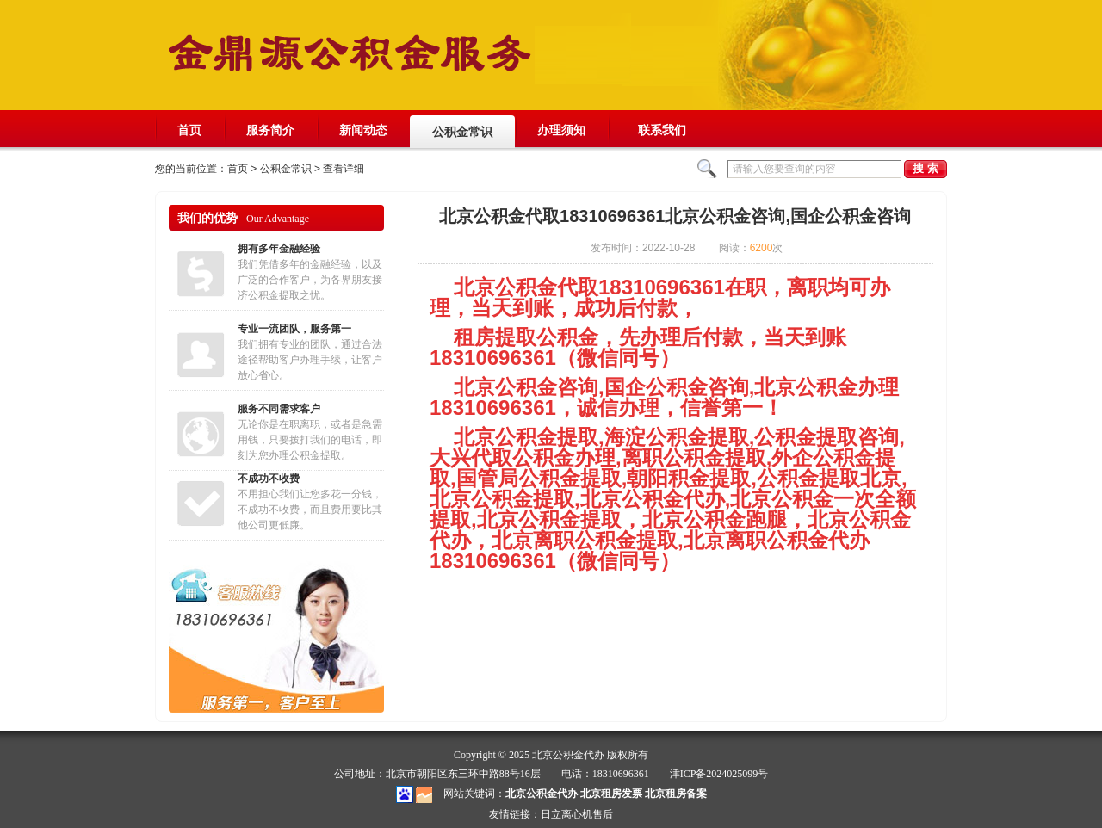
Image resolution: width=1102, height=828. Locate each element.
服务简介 (270, 130)
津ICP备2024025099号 (719, 774)
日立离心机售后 (577, 814)
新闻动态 (363, 130)
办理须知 (561, 130)
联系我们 (662, 135)
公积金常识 (462, 132)
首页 (189, 130)
